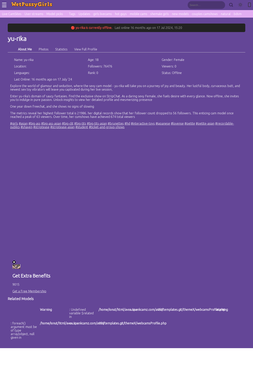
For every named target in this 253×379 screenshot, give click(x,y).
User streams (33, 14)
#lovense (177, 123)
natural (226, 14)
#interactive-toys (143, 123)
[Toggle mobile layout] (249, 5)
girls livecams (102, 14)
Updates (84, 14)
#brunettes (116, 123)
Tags (72, 14)
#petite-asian (205, 123)
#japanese (163, 123)
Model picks (54, 14)
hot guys (121, 14)
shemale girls (159, 14)
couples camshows (205, 14)
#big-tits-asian (97, 123)
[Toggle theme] (240, 5)
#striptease (41, 127)
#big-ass (34, 123)
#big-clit (67, 123)
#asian (23, 123)
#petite (190, 123)
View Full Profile (85, 49)
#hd (127, 123)
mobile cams (138, 14)
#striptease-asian (62, 127)
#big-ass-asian (51, 123)
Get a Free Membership (29, 291)
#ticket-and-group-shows (107, 127)
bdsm (238, 14)
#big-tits (80, 123)
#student (81, 127)
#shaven (26, 127)
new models (180, 14)
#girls (14, 123)
